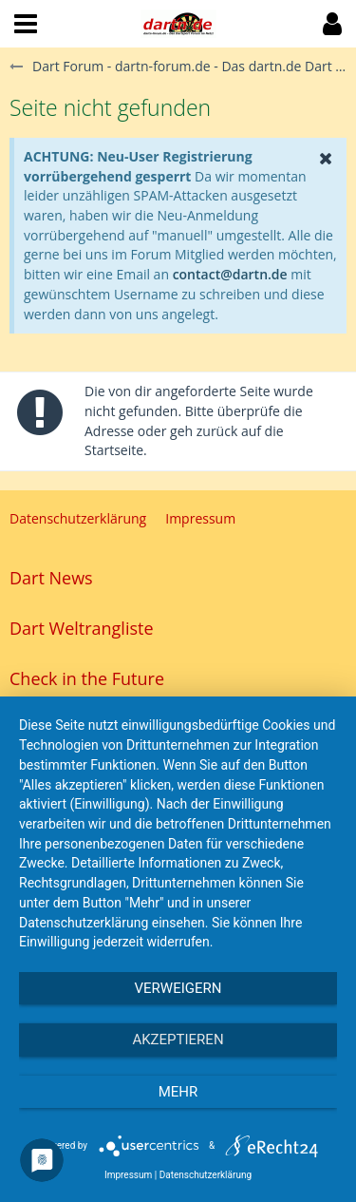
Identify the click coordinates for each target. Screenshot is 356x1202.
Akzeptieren (177, 1039)
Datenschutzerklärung (205, 1175)
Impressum (128, 1175)
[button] (25, 24)
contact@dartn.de (230, 274)
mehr (178, 1091)
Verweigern (178, 988)
